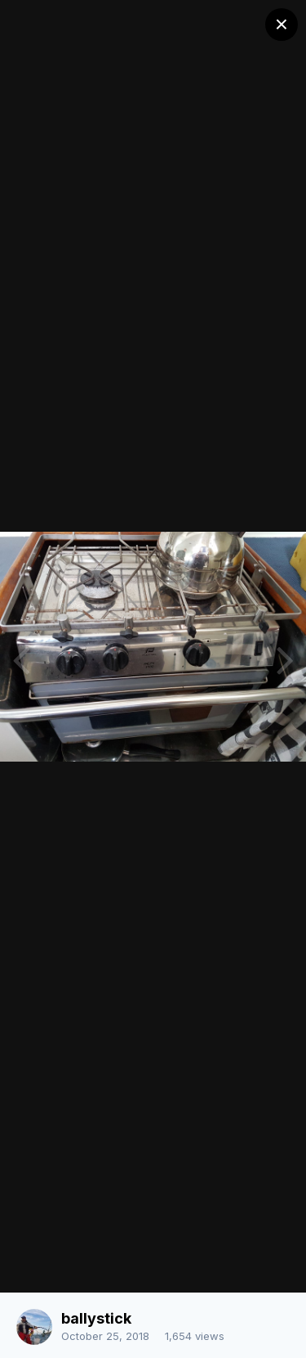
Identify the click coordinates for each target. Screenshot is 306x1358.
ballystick (96, 1318)
